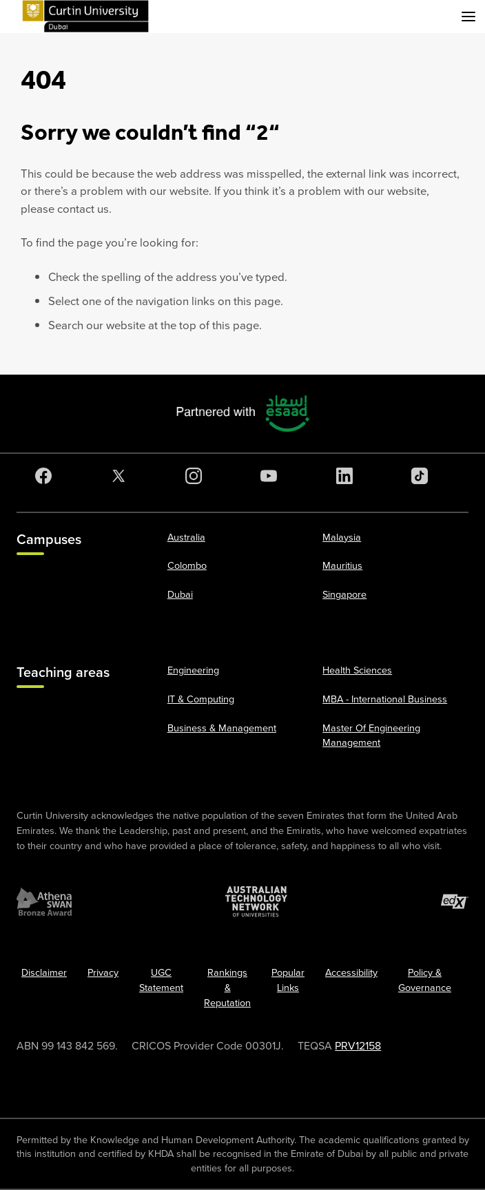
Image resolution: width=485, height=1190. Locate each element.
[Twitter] (121, 476)
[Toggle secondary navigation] (468, 16)
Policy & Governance (424, 980)
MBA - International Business (384, 699)
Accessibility (351, 972)
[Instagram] (196, 476)
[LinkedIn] (347, 476)
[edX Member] (454, 901)
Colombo (187, 565)
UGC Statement (161, 980)
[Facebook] (46, 476)
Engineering (193, 670)
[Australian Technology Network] (256, 901)
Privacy (102, 972)
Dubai (180, 594)
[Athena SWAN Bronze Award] (44, 901)
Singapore (344, 594)
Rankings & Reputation (227, 987)
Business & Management (221, 727)
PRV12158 (358, 1046)
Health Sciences (357, 670)
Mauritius (342, 565)
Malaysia (341, 537)
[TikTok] (422, 476)
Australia (186, 537)
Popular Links (288, 980)
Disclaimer (44, 972)
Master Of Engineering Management (371, 735)
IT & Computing (200, 699)
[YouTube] (271, 476)
